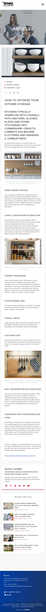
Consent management (27, 606)
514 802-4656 (12, 584)
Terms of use (16, 606)
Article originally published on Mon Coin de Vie (20, 455)
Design (8, 82)
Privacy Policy (38, 605)
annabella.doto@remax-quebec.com (20, 586)
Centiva (26, 609)
